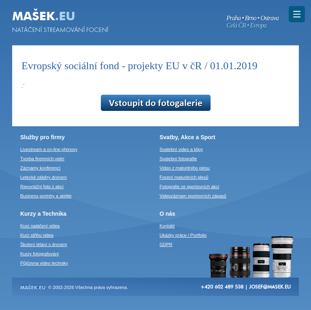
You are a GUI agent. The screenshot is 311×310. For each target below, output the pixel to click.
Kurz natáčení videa (40, 225)
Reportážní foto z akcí (42, 186)
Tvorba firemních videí (42, 158)
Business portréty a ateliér (46, 195)
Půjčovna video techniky (44, 263)
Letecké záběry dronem (43, 177)
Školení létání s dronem (43, 244)
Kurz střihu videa (36, 235)
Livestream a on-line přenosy (48, 149)
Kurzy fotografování (39, 253)
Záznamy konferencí (40, 168)
